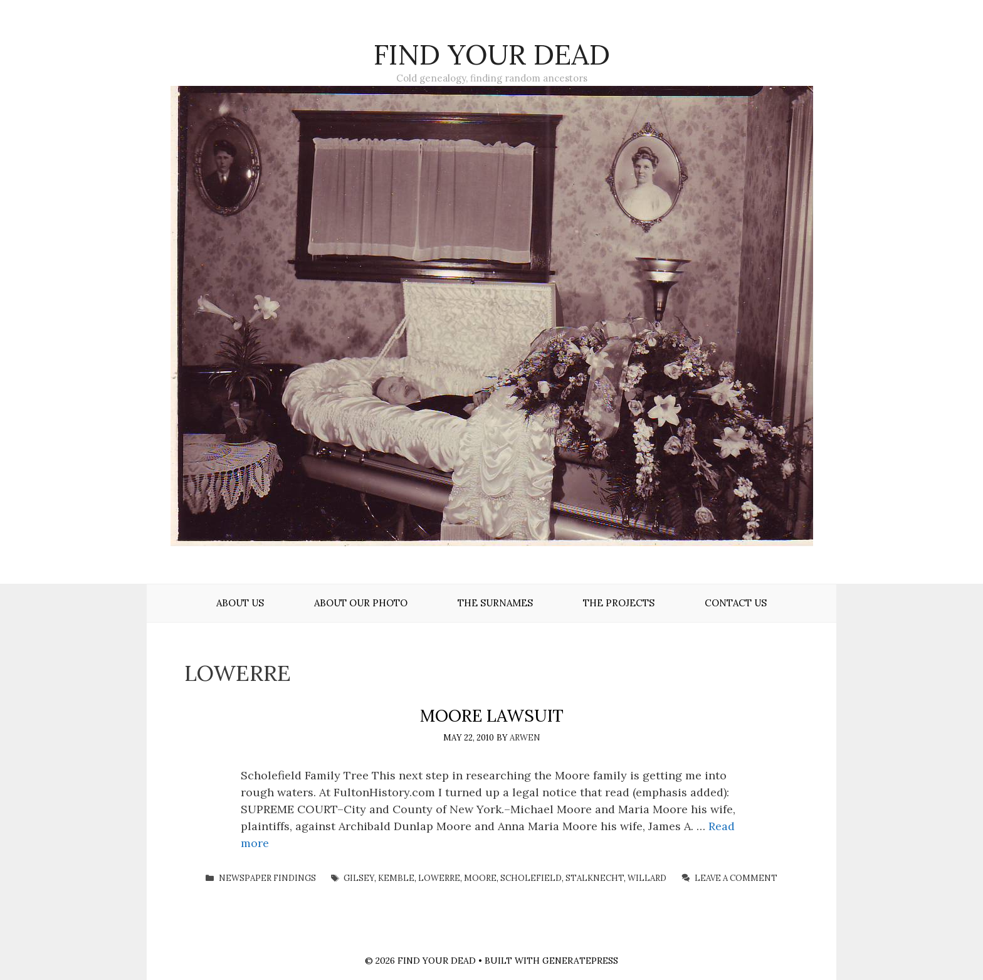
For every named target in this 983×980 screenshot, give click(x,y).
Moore (480, 878)
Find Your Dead (492, 54)
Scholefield (531, 878)
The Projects (618, 603)
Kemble (396, 878)
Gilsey (359, 878)
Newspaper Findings (267, 878)
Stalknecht (594, 878)
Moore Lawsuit (492, 715)
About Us (240, 603)
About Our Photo (360, 603)
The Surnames (495, 603)
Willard (647, 878)
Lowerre (439, 878)
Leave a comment (736, 878)
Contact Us (736, 603)
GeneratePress (580, 960)
